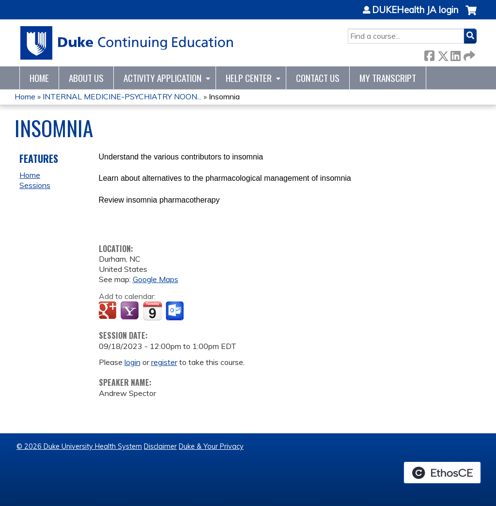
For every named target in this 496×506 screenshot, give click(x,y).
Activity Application (163, 78)
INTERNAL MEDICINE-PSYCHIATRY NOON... (122, 96)
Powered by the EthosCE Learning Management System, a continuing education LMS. (442, 472)
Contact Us (318, 78)
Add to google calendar (109, 311)
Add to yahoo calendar (130, 311)
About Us (86, 78)
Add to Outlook (176, 311)
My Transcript (387, 78)
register (164, 362)
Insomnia (224, 96)
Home (39, 78)
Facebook (429, 54)
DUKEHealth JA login (415, 10)
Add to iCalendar (152, 310)
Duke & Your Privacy (211, 446)
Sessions (34, 185)
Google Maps (155, 279)
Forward (468, 54)
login (132, 362)
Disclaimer (160, 446)
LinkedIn (455, 54)
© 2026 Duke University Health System (79, 446)
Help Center (249, 78)
